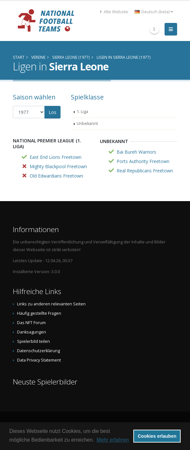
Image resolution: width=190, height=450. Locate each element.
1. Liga (82, 111)
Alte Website (114, 12)
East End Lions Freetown (55, 157)
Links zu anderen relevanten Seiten (51, 304)
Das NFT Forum (31, 322)
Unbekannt (87, 123)
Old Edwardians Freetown (56, 176)
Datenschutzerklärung (38, 350)
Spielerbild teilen (33, 341)
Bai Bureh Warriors (136, 152)
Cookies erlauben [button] (157, 436)
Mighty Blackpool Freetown (58, 166)
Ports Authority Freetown (143, 161)
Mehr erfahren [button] (113, 440)
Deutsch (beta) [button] (154, 12)
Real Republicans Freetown (145, 171)
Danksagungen (31, 332)
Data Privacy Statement (39, 360)
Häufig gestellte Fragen (39, 313)
